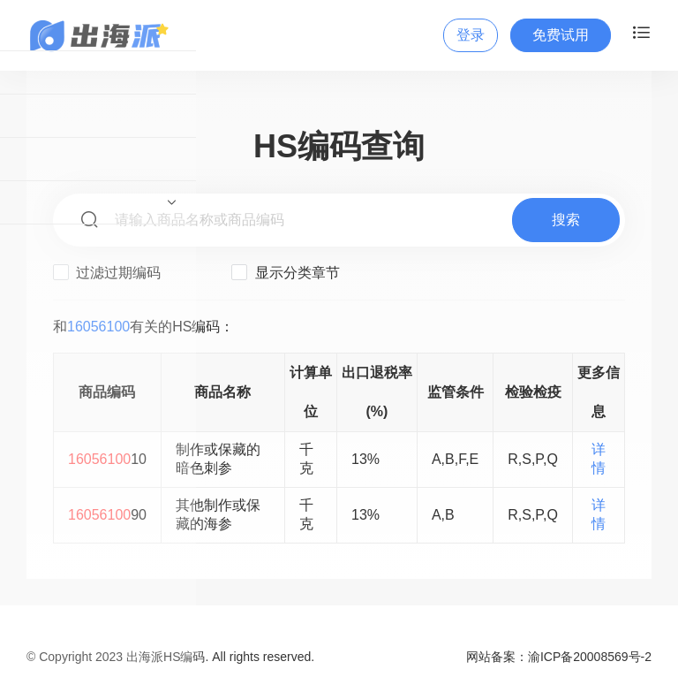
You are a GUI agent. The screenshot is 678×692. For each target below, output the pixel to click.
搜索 (566, 219)
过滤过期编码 (107, 272)
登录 (470, 34)
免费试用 (560, 34)
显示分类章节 (285, 272)
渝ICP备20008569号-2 (590, 657)
